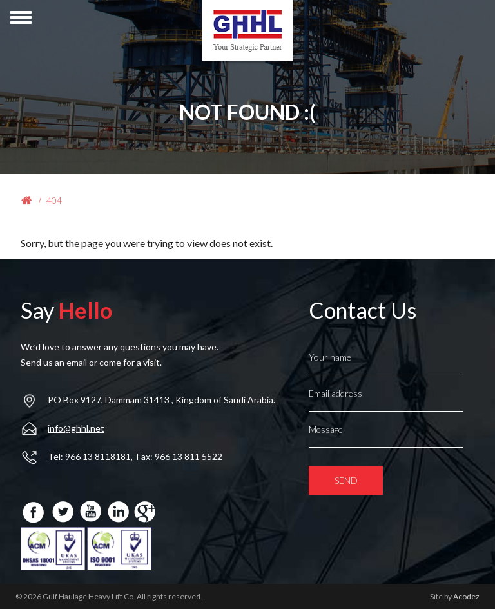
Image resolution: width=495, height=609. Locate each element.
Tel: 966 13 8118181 (89, 456)
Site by (455, 596)
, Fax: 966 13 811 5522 (176, 456)
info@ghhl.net (76, 428)
